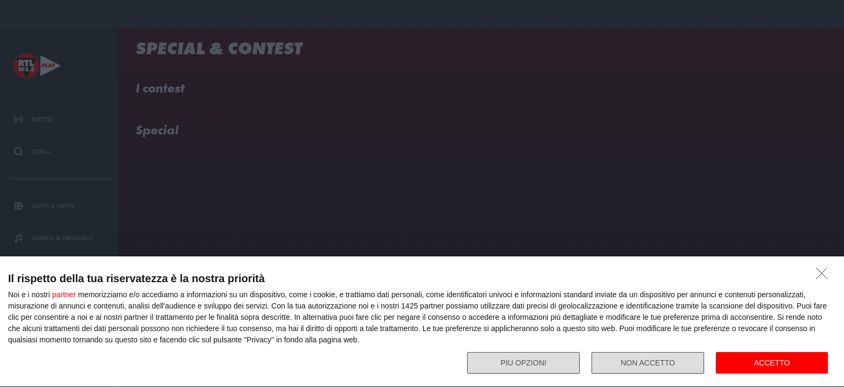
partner (64, 294)
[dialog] (422, 322)
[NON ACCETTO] (824, 276)
